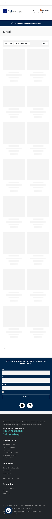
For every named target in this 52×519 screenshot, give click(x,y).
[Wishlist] (35, 11)
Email (4, 384)
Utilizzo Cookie (8, 488)
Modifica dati (8, 458)
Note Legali (7, 494)
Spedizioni (7, 473)
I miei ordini (7, 450)
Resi (4, 476)
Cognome (5, 377)
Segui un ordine (9, 447)
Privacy (5, 491)
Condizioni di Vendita (11, 468)
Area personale (9, 445)
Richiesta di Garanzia (11, 478)
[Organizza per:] (22, 44)
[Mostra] (45, 44)
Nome (4, 369)
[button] (6, 2)
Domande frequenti (10, 452)
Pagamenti (7, 471)
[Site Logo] (15, 11)
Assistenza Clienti (9, 455)
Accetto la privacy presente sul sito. (16, 392)
